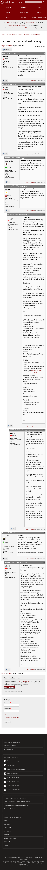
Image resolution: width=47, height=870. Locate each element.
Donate (23, 17)
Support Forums (17, 35)
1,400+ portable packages (16, 25)
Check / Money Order (35, 863)
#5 (44, 214)
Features (23, 7)
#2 (44, 84)
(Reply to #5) (28, 430)
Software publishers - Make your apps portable (16, 805)
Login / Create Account (39, 17)
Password (7, 708)
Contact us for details (10, 809)
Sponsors (6, 834)
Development (24, 12)
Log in (3, 46)
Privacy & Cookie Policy (17, 857)
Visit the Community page (12, 761)
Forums (8, 12)
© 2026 (7, 857)
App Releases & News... (10, 745)
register (10, 46)
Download (8, 7)
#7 (44, 532)
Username (7, 703)
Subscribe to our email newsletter (14, 769)
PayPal (27, 863)
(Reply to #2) (23, 158)
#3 (44, 157)
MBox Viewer (11, 23)
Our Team (7, 824)
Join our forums (9, 765)
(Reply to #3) (23, 186)
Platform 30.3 (30, 23)
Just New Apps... (8, 749)
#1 (44, 53)
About (8, 17)
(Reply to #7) (23, 562)
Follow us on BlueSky (11, 778)
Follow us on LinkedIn (11, 786)
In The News (7, 831)
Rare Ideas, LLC (14, 861)
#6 (44, 429)
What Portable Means (10, 838)
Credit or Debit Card (18, 863)
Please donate (30, 28)
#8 (44, 562)
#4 (44, 186)
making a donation (24, 681)
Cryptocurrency (23, 864)
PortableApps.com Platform (32, 35)
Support (39, 12)
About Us (6, 820)
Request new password (12, 717)
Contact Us (7, 842)
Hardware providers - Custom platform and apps (17, 802)
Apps (39, 7)
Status (6, 845)
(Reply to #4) (25, 214)
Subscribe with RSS (11, 773)
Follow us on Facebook (11, 782)
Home (3, 35)
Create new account (11, 715)
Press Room (7, 827)
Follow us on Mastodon (12, 790)
